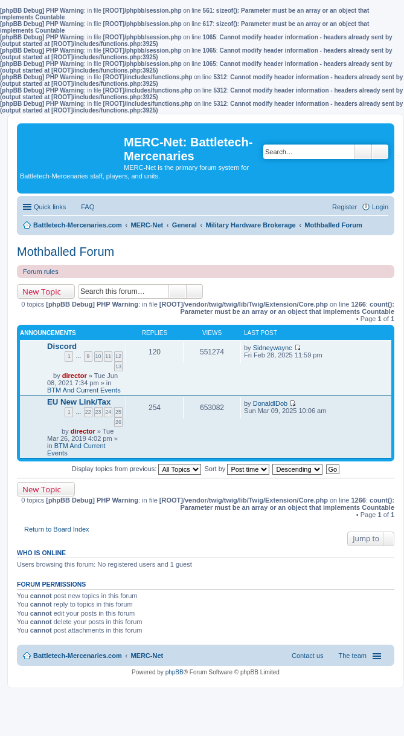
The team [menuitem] (353, 655)
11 (108, 356)
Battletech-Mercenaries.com (77, 655)
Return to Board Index (56, 529)
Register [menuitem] (344, 206)
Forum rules (41, 271)
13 (118, 366)
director (74, 375)
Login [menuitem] (380, 206)
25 (118, 412)
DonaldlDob (270, 403)
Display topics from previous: (137, 468)
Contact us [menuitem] (308, 655)
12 (118, 356)
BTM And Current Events (84, 390)
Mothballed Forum (65, 251)
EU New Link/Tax (79, 401)
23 (98, 412)
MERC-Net (146, 655)
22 (88, 412)
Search (363, 152)
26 (118, 422)
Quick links (50, 206)
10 (98, 356)
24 (108, 412)
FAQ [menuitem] (87, 206)
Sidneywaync (272, 347)
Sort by (237, 468)
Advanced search (380, 152)
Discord (62, 346)
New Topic (41, 291)
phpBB (174, 672)
